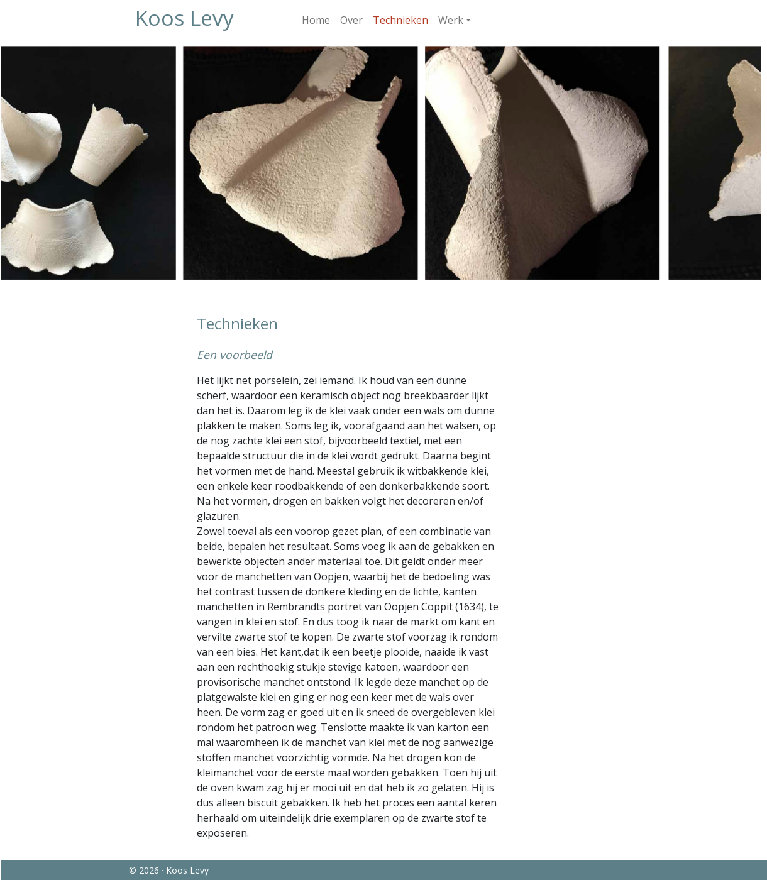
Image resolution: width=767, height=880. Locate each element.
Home (316, 20)
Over (351, 20)
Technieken (400, 20)
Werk (450, 20)
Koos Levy (184, 17)
